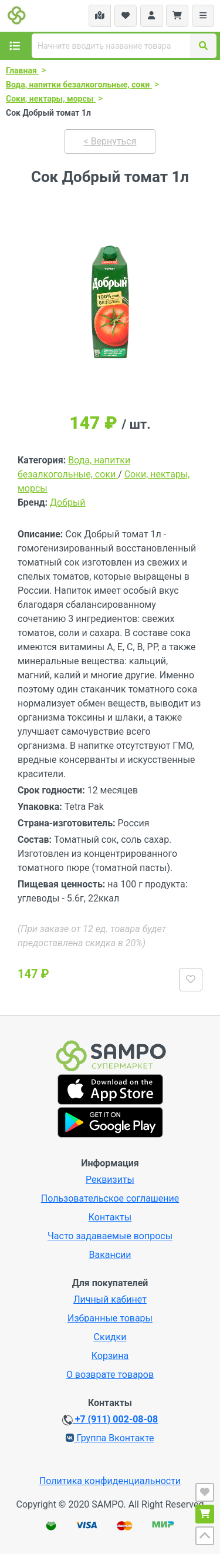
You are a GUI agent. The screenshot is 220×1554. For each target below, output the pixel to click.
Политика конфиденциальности (110, 1480)
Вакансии (110, 1254)
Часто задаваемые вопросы (110, 1236)
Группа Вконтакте (110, 1438)
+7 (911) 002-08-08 (110, 1419)
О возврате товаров (110, 1374)
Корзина (110, 1355)
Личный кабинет (110, 1299)
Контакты (110, 1217)
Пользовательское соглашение (110, 1198)
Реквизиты (110, 1179)
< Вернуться (110, 141)
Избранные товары (110, 1318)
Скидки (110, 1337)
